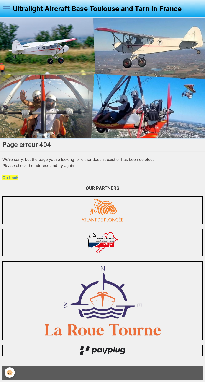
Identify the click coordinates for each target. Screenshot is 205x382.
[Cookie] (10, 372)
